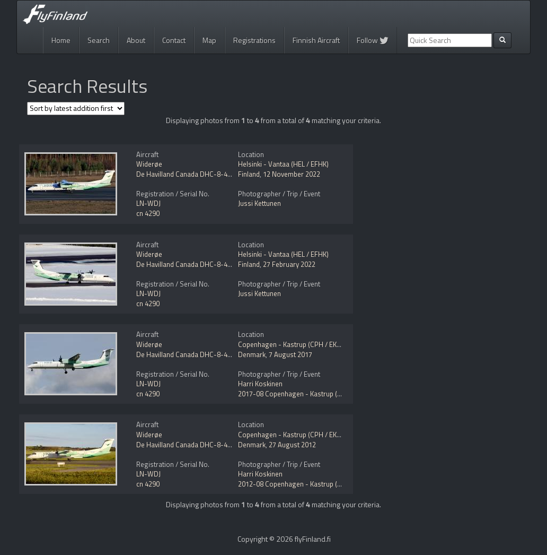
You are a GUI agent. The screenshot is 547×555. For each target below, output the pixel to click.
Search (98, 40)
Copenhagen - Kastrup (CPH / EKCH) (293, 344)
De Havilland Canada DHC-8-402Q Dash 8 (199, 174)
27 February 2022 (289, 264)
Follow (373, 40)
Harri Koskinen (260, 383)
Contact (174, 40)
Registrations (254, 40)
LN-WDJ (148, 203)
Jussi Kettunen (259, 203)
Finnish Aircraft (316, 40)
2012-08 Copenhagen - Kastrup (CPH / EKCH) (306, 484)
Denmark (252, 354)
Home (60, 40)
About (136, 40)
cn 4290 (148, 213)
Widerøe (149, 164)
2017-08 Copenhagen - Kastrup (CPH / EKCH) (306, 393)
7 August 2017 (290, 354)
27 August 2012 (292, 444)
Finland (249, 174)
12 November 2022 (291, 174)
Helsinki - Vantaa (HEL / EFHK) (283, 164)
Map (209, 40)
